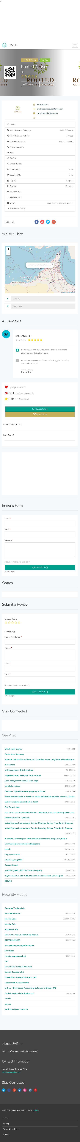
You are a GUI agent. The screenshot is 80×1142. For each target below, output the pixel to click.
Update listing (41, 409)
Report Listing (41, 414)
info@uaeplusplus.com (11, 1072)
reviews (24, 399)
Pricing (6, 1124)
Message (9, 540)
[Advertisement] (40, 22)
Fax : (10, 152)
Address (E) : (14, 191)
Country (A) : (40, 175)
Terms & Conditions (11, 1129)
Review (8, 648)
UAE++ (36, 1110)
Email (7, 529)
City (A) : (40, 186)
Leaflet (63, 292)
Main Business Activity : (40, 136)
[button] (52, 264)
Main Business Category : (40, 130)
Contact (6, 1134)
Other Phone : (14, 164)
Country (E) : (40, 169)
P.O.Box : (12, 158)
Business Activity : (40, 141)
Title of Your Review (13, 637)
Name (8, 518)
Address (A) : (14, 197)
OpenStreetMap (71, 292)
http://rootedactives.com (47, 113)
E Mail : (40, 203)
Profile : (11, 124)
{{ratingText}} (10, 631)
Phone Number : (15, 147)
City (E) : (40, 180)
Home (5, 1118)
